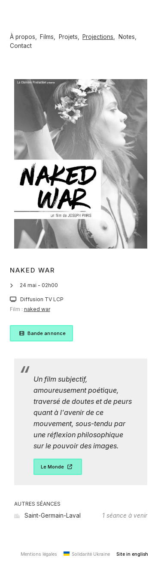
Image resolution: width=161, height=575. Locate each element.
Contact (21, 45)
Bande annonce (41, 333)
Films (47, 36)
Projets (68, 36)
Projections (97, 36)
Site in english (132, 554)
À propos (22, 36)
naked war (37, 309)
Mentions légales (39, 554)
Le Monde (58, 467)
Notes (126, 36)
